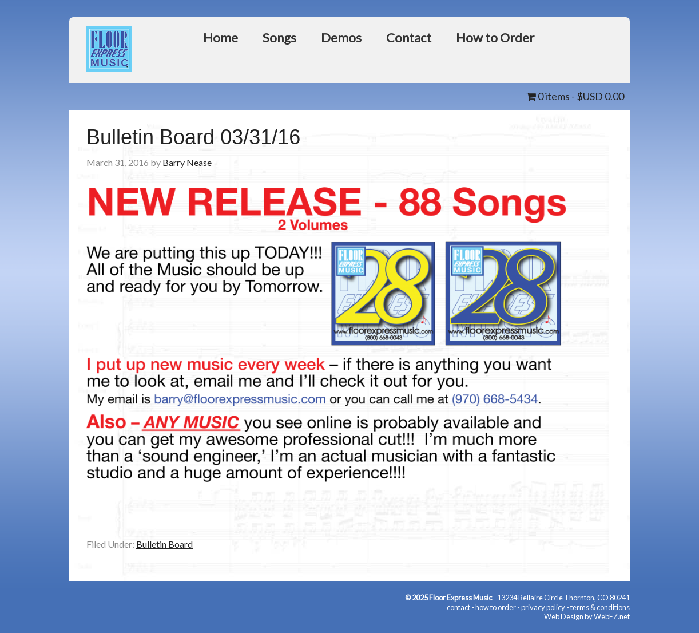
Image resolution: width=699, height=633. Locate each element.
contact (458, 607)
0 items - (575, 96)
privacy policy (543, 607)
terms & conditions (600, 607)
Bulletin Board (164, 544)
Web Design (563, 616)
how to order (495, 607)
